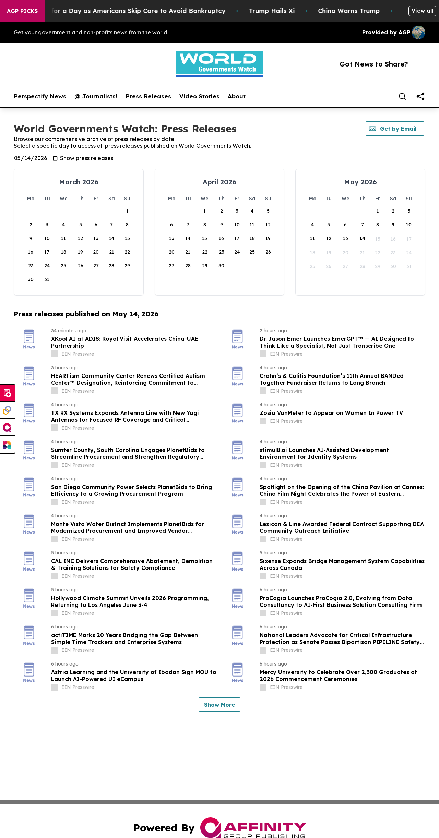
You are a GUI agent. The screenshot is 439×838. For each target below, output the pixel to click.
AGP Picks (22, 11)
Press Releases (148, 96)
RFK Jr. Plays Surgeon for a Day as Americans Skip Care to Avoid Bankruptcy (131, 11)
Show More (219, 704)
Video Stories (199, 96)
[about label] (54, 353)
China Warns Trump (377, 11)
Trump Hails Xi (300, 11)
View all (422, 10)
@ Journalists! (95, 96)
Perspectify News (40, 96)
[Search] (402, 96)
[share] (420, 96)
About (237, 96)
